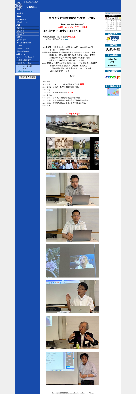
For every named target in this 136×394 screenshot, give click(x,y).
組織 (18, 25)
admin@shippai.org (25, 71)
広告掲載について (50, 11)
